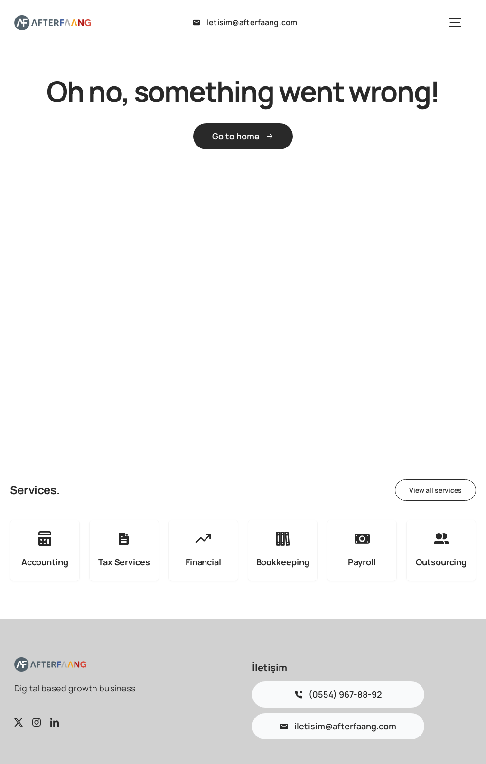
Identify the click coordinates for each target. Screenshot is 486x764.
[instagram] (36, 722)
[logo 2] (52, 19)
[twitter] (18, 722)
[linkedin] (54, 722)
